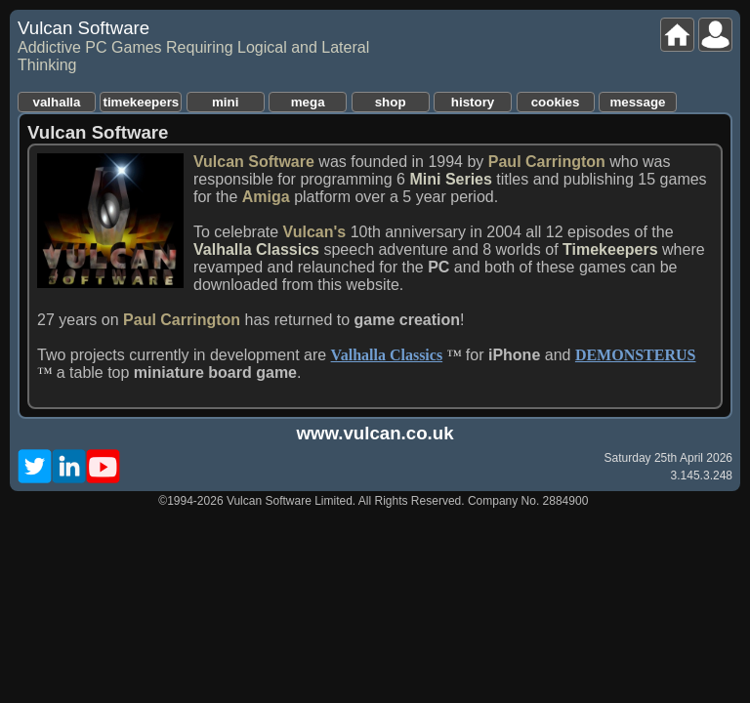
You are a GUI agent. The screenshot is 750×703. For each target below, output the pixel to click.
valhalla (57, 102)
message (637, 102)
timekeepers (141, 102)
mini (225, 102)
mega (308, 102)
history (472, 102)
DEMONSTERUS (635, 355)
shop (390, 102)
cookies (555, 102)
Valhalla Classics (387, 355)
